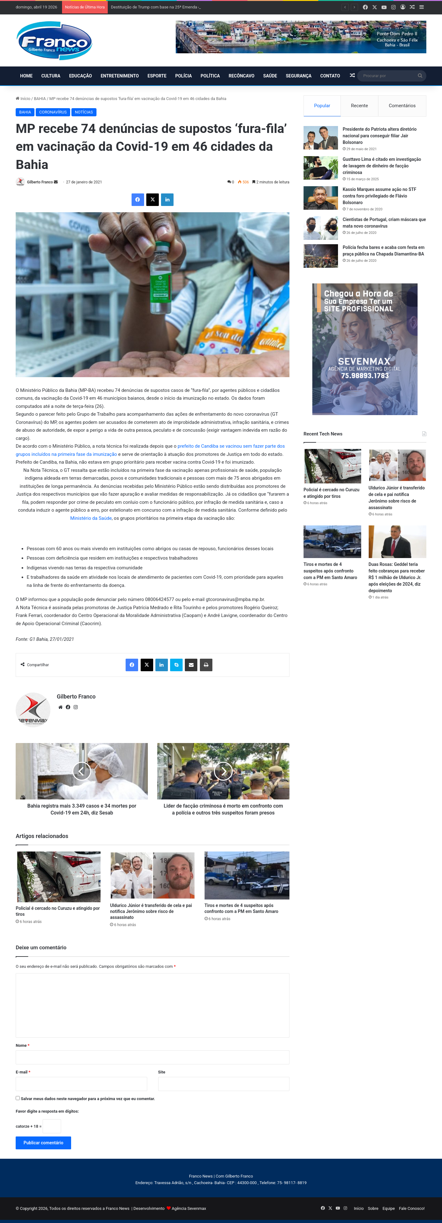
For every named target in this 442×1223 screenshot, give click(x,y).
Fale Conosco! (412, 1208)
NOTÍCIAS (84, 112)
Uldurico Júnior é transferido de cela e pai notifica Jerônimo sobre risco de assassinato (151, 911)
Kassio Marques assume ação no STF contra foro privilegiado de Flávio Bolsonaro (379, 196)
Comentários (402, 105)
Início (23, 98)
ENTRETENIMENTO (120, 75)
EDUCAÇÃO (80, 75)
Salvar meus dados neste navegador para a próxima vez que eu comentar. (88, 1098)
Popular (322, 105)
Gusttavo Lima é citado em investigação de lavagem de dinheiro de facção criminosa (382, 166)
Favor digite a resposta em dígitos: (47, 1111)
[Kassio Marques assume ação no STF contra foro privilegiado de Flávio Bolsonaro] (321, 198)
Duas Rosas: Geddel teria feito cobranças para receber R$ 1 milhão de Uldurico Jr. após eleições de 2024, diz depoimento (397, 577)
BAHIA (40, 98)
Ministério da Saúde (91, 518)
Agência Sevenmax (189, 1208)
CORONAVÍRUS (53, 112)
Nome (22, 1045)
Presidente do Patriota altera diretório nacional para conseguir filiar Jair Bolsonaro (380, 136)
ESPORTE (157, 75)
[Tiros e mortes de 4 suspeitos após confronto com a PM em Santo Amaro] (247, 875)
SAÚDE (270, 75)
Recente (359, 105)
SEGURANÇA (298, 75)
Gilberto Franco (40, 182)
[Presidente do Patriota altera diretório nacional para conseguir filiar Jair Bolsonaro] (321, 138)
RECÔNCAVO (241, 75)
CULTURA (50, 75)
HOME (26, 75)
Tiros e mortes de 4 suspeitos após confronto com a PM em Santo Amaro (330, 571)
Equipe (388, 1208)
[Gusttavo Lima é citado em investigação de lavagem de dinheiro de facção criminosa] (321, 168)
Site (161, 1072)
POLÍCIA (183, 75)
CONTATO (330, 75)
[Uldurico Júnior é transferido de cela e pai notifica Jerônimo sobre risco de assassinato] (152, 875)
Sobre (373, 1208)
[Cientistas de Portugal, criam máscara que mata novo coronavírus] (321, 228)
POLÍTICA (210, 75)
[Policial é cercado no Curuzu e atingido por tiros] (58, 876)
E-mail (23, 1072)
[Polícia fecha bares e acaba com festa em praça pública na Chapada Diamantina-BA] (321, 256)
